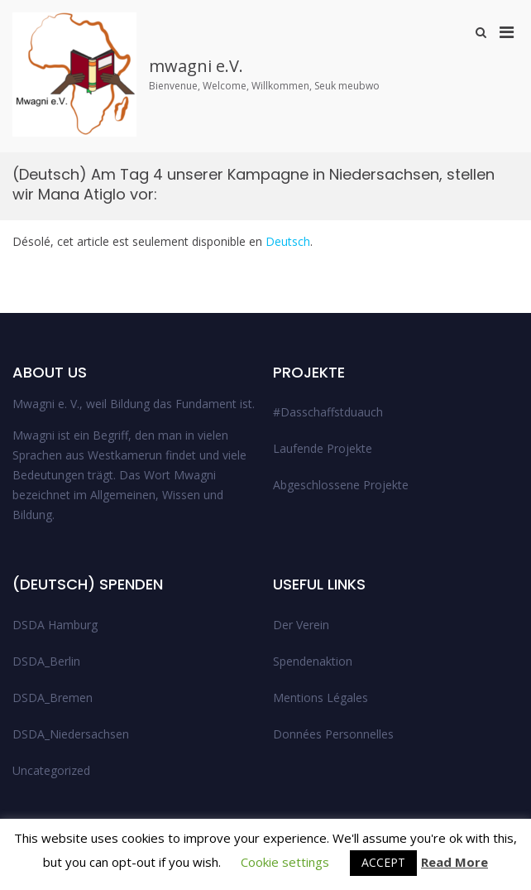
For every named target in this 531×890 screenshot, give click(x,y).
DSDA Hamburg (55, 625)
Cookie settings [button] (285, 862)
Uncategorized (51, 770)
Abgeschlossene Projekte (341, 485)
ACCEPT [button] (383, 862)
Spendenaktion (312, 661)
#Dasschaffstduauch (328, 412)
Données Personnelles (333, 734)
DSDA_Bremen (52, 697)
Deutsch (288, 241)
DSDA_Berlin (46, 661)
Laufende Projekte (322, 448)
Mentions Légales (320, 697)
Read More (454, 862)
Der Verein (301, 625)
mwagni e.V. (196, 66)
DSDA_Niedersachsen (70, 734)
